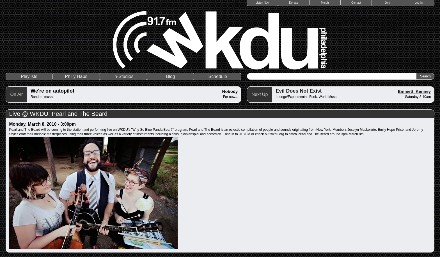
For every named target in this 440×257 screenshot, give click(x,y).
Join (387, 2)
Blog (170, 76)
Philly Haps (76, 76)
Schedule (217, 76)
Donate (293, 2)
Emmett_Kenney (414, 91)
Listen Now (262, 2)
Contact (356, 2)
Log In (419, 2)
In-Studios (123, 76)
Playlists (29, 76)
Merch (325, 2)
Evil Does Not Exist (299, 91)
